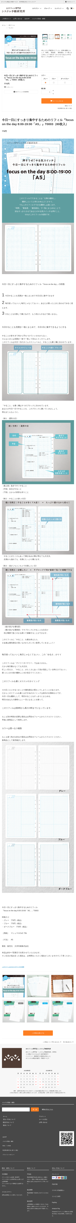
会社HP (27, 18)
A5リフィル (12, 25)
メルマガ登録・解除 (38, 18)
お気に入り (8, 87)
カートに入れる (56, 101)
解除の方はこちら (47, 1109)
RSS (3, 1141)
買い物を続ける (68, 1041)
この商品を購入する (38, 1033)
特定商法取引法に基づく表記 (11, 1144)
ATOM (8, 1141)
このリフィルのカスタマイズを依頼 (13, 967)
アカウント (70, 1)
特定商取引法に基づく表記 (65, 108)
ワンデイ (11, 28)
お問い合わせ (17, 18)
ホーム (4, 25)
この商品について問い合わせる (52, 1041)
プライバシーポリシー (9, 1147)
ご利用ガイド (6, 18)
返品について (68, 105)
